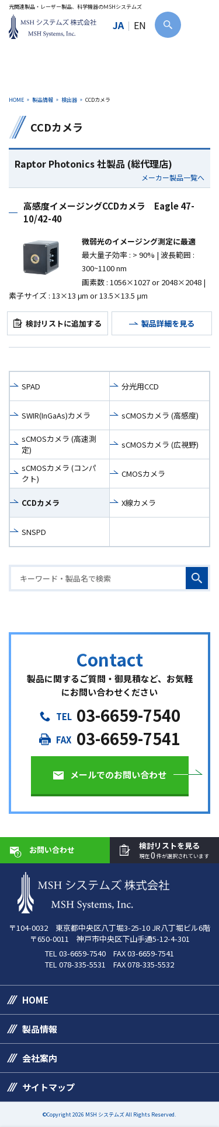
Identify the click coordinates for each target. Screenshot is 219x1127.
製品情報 (42, 100)
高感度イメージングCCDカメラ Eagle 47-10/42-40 (108, 212)
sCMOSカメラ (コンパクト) (59, 473)
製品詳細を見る (167, 323)
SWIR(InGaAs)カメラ (56, 415)
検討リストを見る (174, 851)
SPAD (31, 386)
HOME (16, 100)
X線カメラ (138, 502)
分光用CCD (140, 386)
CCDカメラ (41, 502)
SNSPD (34, 531)
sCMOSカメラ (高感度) (160, 415)
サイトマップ (48, 1087)
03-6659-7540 (128, 715)
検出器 (69, 100)
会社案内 (39, 1058)
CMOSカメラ (143, 473)
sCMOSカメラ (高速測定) (59, 444)
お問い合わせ (52, 849)
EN (140, 25)
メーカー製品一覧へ (172, 177)
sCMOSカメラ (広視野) (160, 444)
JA (118, 25)
